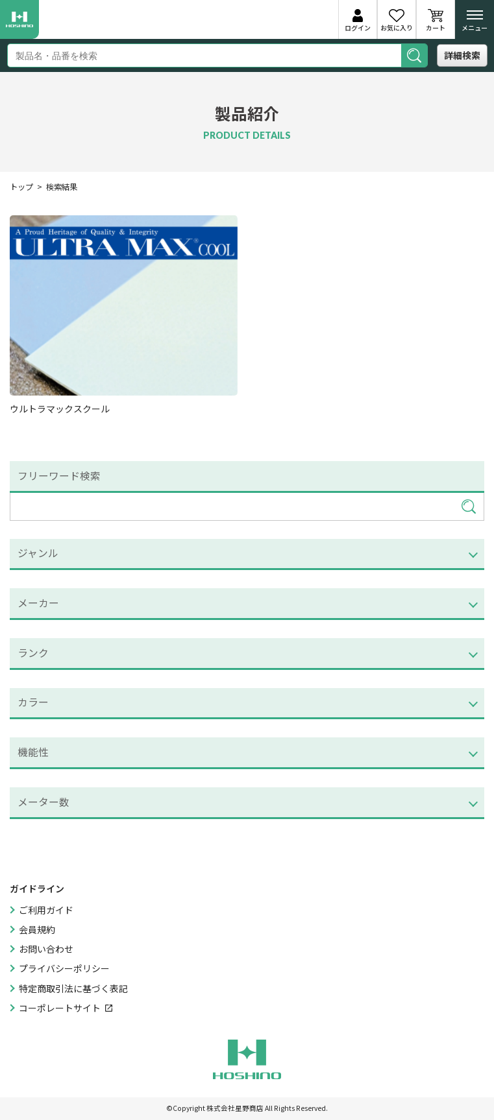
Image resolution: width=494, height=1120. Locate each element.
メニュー (475, 23)
